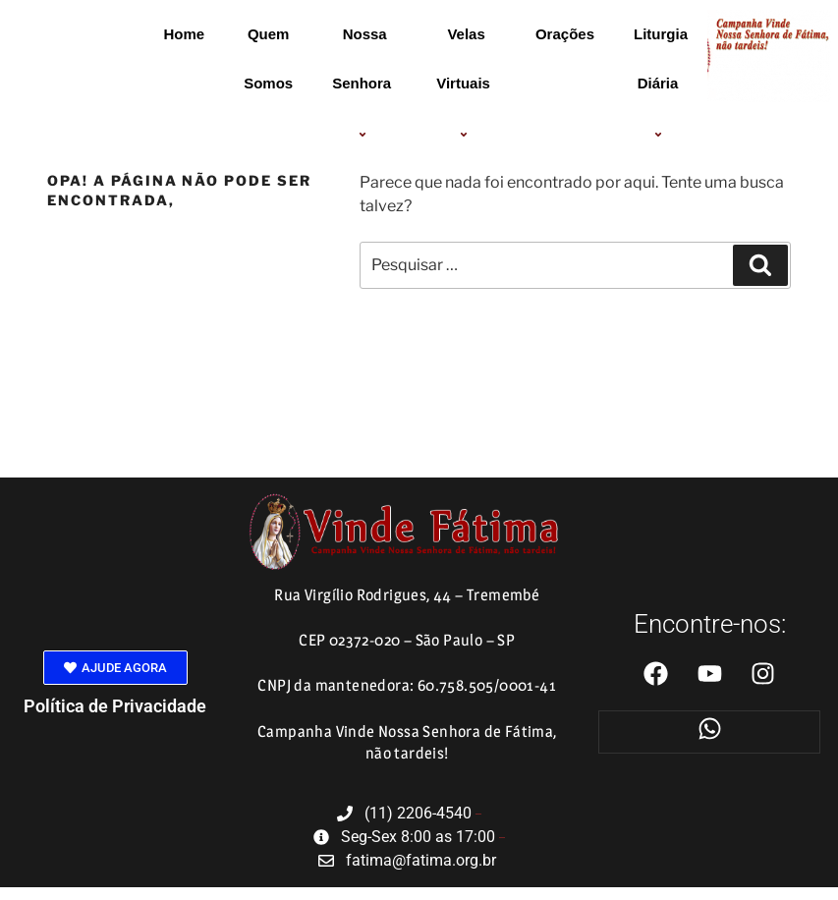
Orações (564, 34)
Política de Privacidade (115, 706)
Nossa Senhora (364, 84)
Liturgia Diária (661, 84)
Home (183, 34)
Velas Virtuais (466, 84)
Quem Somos (268, 58)
